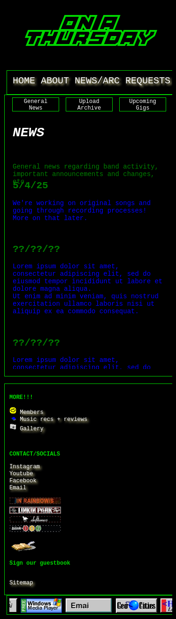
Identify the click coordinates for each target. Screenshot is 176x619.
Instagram (24, 467)
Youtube (21, 474)
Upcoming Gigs (142, 104)
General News (35, 104)
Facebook (23, 481)
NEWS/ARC (97, 80)
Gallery (26, 429)
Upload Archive (89, 104)
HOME (24, 80)
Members (26, 412)
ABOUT (55, 80)
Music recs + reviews (48, 419)
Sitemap (21, 583)
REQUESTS (147, 80)
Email (17, 488)
